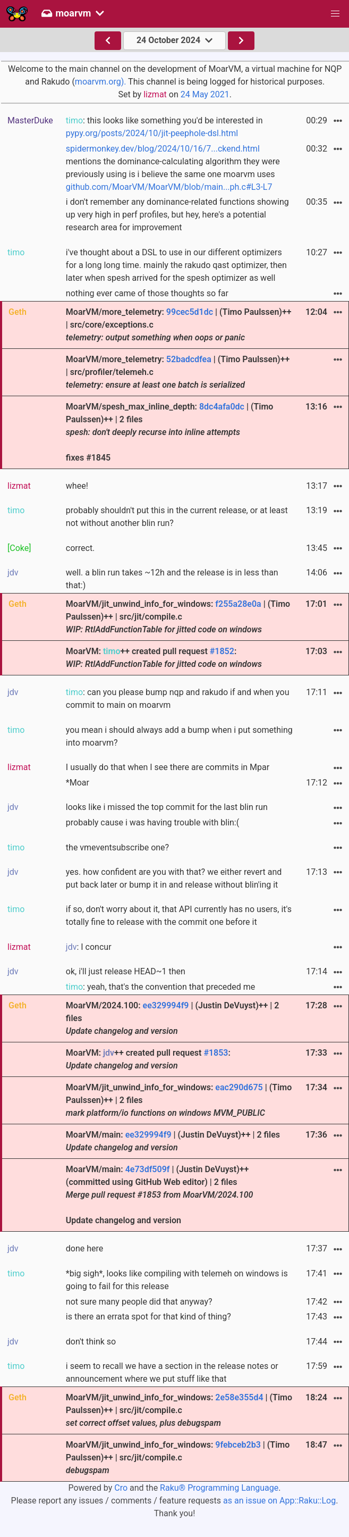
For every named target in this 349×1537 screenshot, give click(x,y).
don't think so (91, 1341)
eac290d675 (238, 1087)
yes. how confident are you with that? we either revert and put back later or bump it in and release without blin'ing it (174, 878)
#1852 (222, 651)
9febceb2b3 (237, 1445)
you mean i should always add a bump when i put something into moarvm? (179, 736)
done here (85, 1248)
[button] (335, 14)
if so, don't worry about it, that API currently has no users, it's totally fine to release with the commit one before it (179, 915)
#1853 (215, 1053)
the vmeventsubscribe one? (117, 847)
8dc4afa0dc (221, 407)
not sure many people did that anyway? (139, 1302)
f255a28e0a (238, 604)
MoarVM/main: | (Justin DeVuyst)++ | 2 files (173, 1141)
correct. (80, 548)
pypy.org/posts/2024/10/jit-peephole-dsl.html (152, 133)
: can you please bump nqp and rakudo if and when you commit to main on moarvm (178, 698)
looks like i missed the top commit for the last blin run (167, 807)
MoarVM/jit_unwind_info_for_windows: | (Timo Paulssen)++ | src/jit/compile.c (178, 616)
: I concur (89, 947)
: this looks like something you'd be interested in (164, 126)
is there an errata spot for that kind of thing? (148, 1317)
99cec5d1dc (189, 312)
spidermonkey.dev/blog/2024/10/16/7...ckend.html (163, 149)
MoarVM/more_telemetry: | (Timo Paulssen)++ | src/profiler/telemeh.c (178, 372)
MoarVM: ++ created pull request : (164, 657)
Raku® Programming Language (219, 1488)
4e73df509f (147, 1169)
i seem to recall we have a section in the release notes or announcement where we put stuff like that (172, 1372)
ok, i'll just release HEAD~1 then (125, 971)
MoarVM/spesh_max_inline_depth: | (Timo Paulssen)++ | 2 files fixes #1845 (170, 432)
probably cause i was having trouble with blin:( (152, 822)
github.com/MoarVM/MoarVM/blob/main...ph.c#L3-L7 (169, 187)
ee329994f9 (166, 1005)
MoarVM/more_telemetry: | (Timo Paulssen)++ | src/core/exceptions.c (179, 325)
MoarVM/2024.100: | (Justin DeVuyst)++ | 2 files (172, 1018)
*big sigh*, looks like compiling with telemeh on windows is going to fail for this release (177, 1279)
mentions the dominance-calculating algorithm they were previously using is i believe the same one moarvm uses (173, 168)
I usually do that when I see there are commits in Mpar (167, 767)
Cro (120, 1488)
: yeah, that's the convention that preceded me (161, 987)
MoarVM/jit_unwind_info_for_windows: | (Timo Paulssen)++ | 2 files (179, 1100)
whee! (77, 486)
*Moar (77, 783)
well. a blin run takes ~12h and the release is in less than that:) (172, 578)
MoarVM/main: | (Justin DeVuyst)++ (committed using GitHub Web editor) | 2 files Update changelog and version (159, 1194)
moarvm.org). (100, 82)
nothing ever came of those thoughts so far (147, 293)
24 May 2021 (205, 94)
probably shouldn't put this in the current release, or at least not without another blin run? (177, 516)
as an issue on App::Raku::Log (279, 1501)
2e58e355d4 (239, 1397)
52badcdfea (188, 359)
